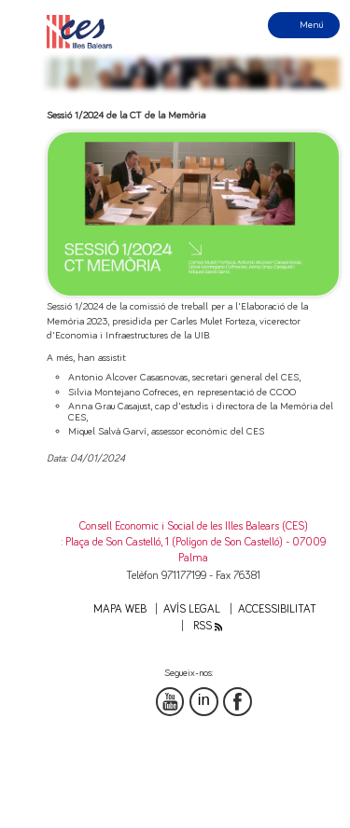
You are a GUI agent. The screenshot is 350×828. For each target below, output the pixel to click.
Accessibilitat (277, 609)
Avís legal (191, 609)
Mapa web (120, 609)
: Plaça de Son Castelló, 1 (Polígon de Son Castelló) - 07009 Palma (194, 550)
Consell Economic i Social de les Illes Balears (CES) (193, 526)
